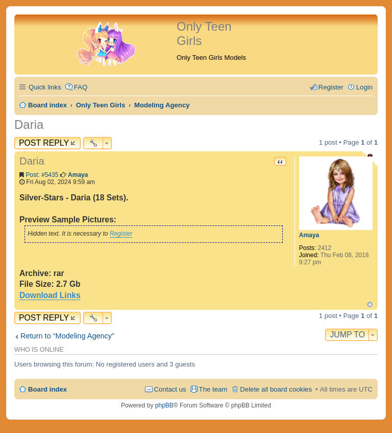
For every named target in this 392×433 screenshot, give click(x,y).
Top (370, 304)
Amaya (309, 235)
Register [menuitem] (331, 87)
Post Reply (44, 143)
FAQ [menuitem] (80, 87)
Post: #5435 (42, 174)
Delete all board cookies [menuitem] (276, 389)
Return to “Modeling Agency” (67, 336)
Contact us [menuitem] (170, 389)
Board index (47, 389)
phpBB (164, 405)
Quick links (45, 87)
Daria (28, 124)
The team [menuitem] (213, 389)
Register (121, 233)
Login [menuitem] (364, 87)
